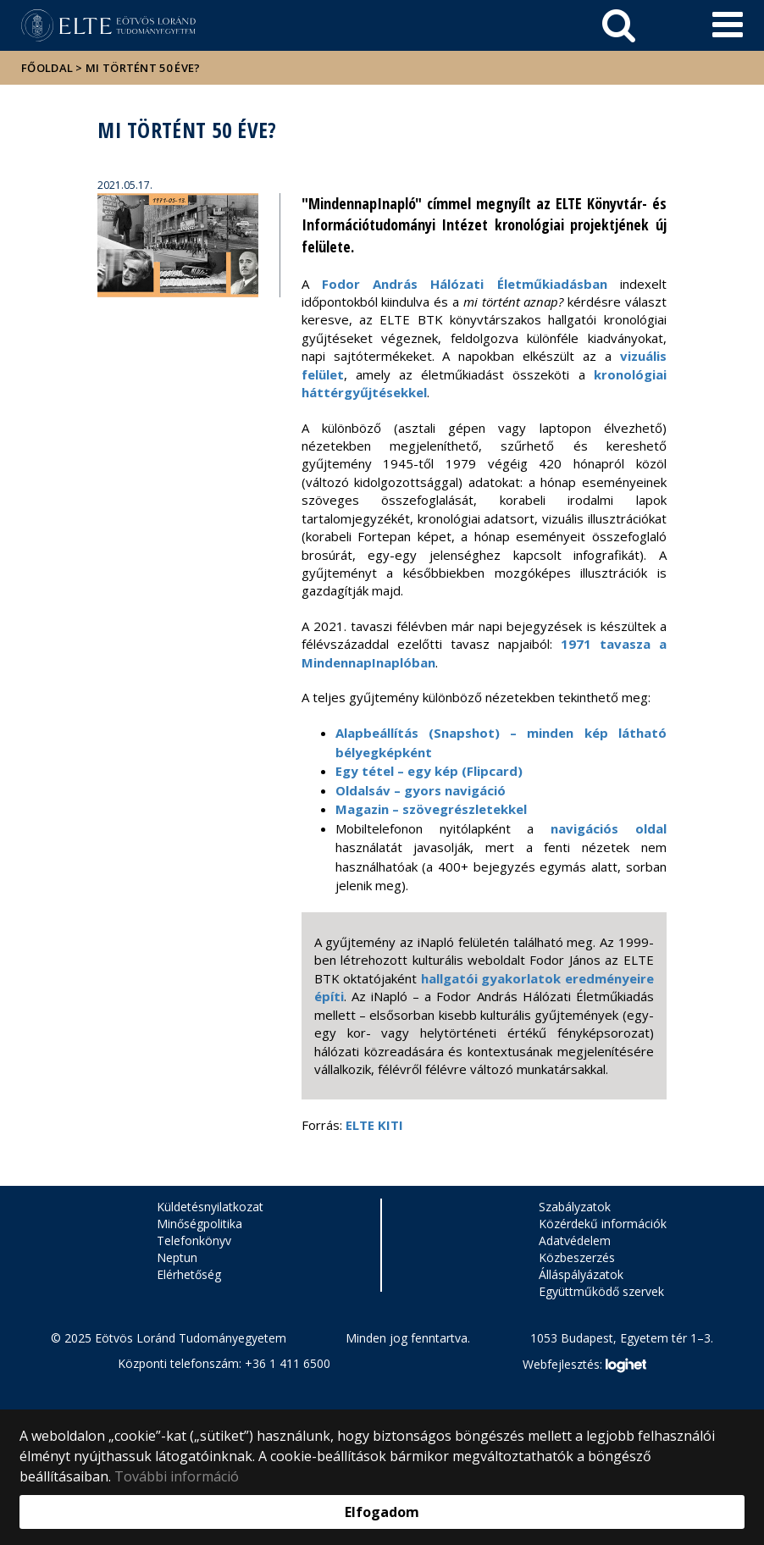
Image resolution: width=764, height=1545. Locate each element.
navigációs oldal (609, 828)
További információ (176, 1476)
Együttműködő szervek (601, 1291)
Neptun (177, 1257)
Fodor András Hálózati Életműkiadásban (464, 283)
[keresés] (618, 25)
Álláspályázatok (581, 1274)
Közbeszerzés (577, 1257)
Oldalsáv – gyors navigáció (420, 790)
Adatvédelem (575, 1240)
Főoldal (48, 67)
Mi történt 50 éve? (143, 67)
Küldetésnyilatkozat (210, 1207)
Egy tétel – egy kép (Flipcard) (429, 770)
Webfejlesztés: (584, 1365)
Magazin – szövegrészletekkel (431, 808)
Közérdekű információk (603, 1224)
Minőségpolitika (199, 1224)
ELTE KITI (376, 1124)
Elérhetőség (189, 1274)
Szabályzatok (575, 1207)
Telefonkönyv (194, 1240)
